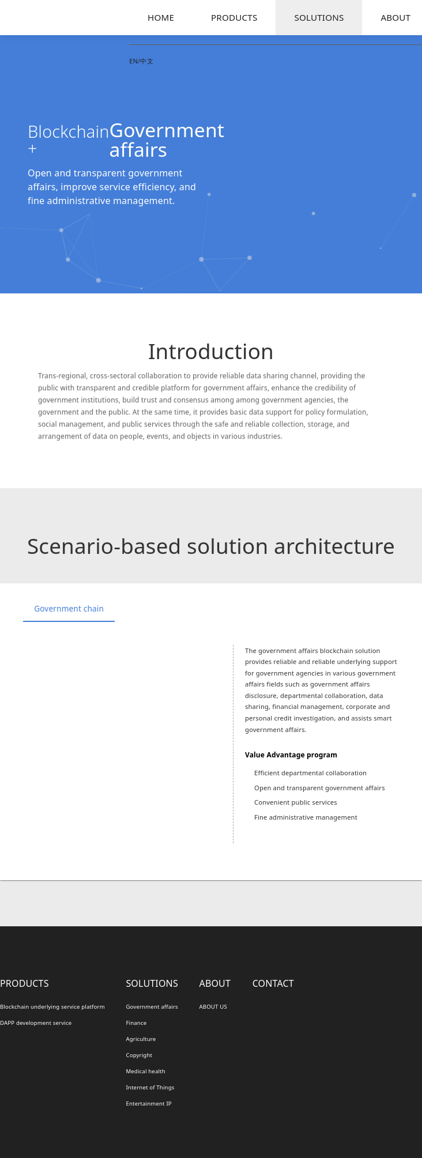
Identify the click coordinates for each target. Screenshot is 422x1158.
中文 (146, 60)
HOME (161, 17)
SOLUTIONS (319, 17)
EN (133, 60)
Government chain (69, 608)
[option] (211, 744)
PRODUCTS (234, 17)
